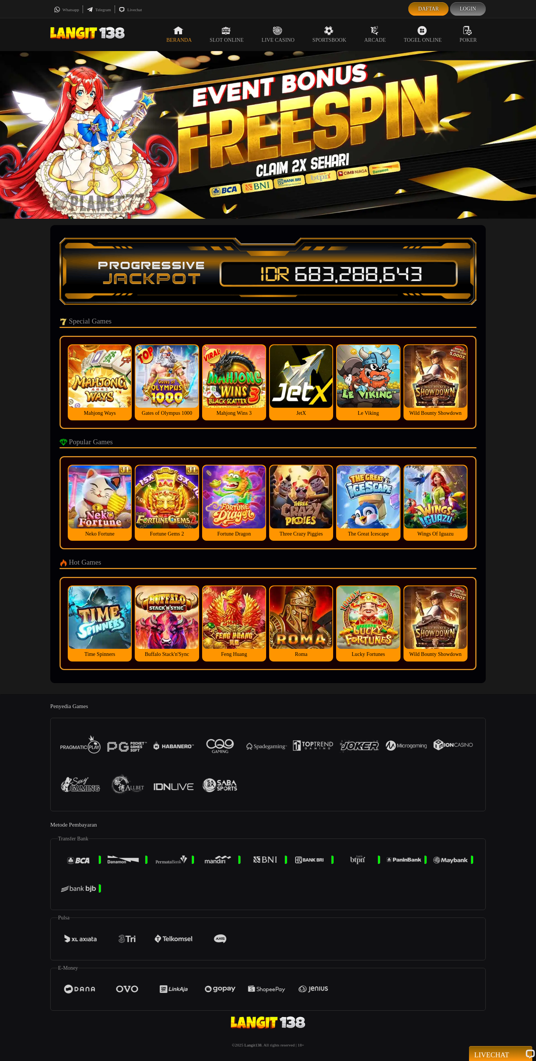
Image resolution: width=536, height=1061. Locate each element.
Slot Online (226, 34)
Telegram (99, 9)
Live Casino (278, 34)
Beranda (179, 34)
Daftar (428, 9)
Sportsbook (329, 34)
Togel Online (423, 34)
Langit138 (253, 1045)
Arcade (375, 34)
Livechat (130, 9)
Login (468, 9)
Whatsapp (66, 9)
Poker (468, 34)
